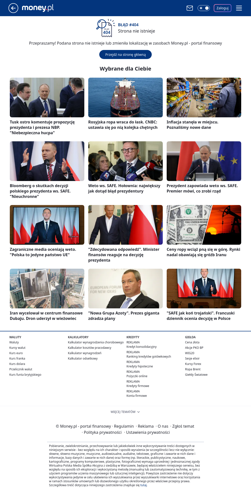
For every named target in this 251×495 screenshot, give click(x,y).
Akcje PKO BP (194, 348)
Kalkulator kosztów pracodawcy (89, 348)
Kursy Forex (193, 364)
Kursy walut (17, 348)
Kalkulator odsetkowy (83, 358)
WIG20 (189, 353)
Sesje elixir (192, 358)
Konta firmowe (136, 396)
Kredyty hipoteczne (139, 366)
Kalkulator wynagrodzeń (84, 353)
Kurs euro (16, 353)
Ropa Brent (193, 369)
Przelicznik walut (20, 369)
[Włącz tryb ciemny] (204, 8)
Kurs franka (17, 358)
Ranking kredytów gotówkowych (148, 356)
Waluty (14, 342)
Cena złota (192, 342)
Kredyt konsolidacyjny (141, 347)
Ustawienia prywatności (147, 432)
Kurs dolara (17, 364)
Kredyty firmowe (137, 386)
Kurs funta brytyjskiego (25, 375)
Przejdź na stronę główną (125, 54)
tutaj (143, 485)
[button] (239, 8)
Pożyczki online (136, 376)
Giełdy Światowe (196, 375)
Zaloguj (223, 8)
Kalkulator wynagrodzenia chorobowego (96, 342)
